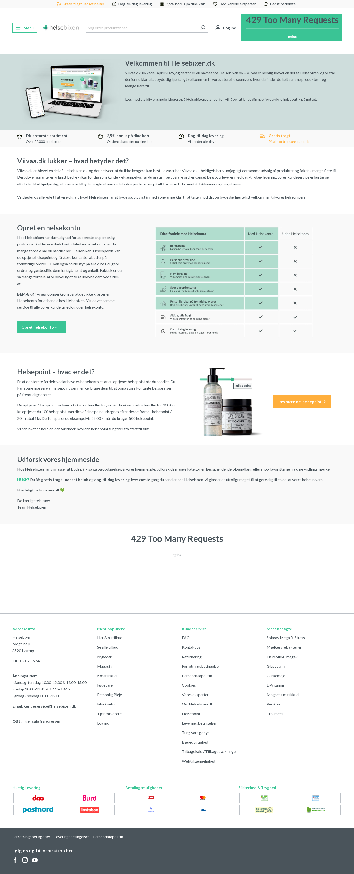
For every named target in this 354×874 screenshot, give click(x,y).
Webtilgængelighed (198, 761)
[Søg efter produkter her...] (141, 28)
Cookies (189, 685)
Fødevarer (105, 685)
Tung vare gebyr (195, 732)
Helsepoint (191, 713)
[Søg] (202, 28)
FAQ (186, 637)
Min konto (106, 704)
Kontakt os (191, 647)
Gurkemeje (276, 675)
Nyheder (104, 656)
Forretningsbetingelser (201, 666)
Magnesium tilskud (283, 694)
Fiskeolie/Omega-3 (283, 656)
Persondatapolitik (197, 675)
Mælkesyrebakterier (284, 647)
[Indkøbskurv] (291, 27)
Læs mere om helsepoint (302, 401)
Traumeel (275, 713)
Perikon (273, 704)
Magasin (104, 666)
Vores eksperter (195, 694)
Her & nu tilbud (109, 637)
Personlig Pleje (109, 694)
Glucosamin (276, 666)
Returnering (192, 656)
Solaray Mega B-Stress (286, 637)
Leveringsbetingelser (199, 723)
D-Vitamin (275, 685)
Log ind (103, 723)
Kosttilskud (107, 675)
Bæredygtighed (195, 742)
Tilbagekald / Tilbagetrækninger (209, 751)
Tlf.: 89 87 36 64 (26, 661)
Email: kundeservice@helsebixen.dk (44, 706)
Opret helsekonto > (41, 326)
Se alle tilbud (107, 647)
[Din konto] (225, 27)
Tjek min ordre (109, 713)
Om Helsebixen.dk (197, 704)
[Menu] (24, 28)
